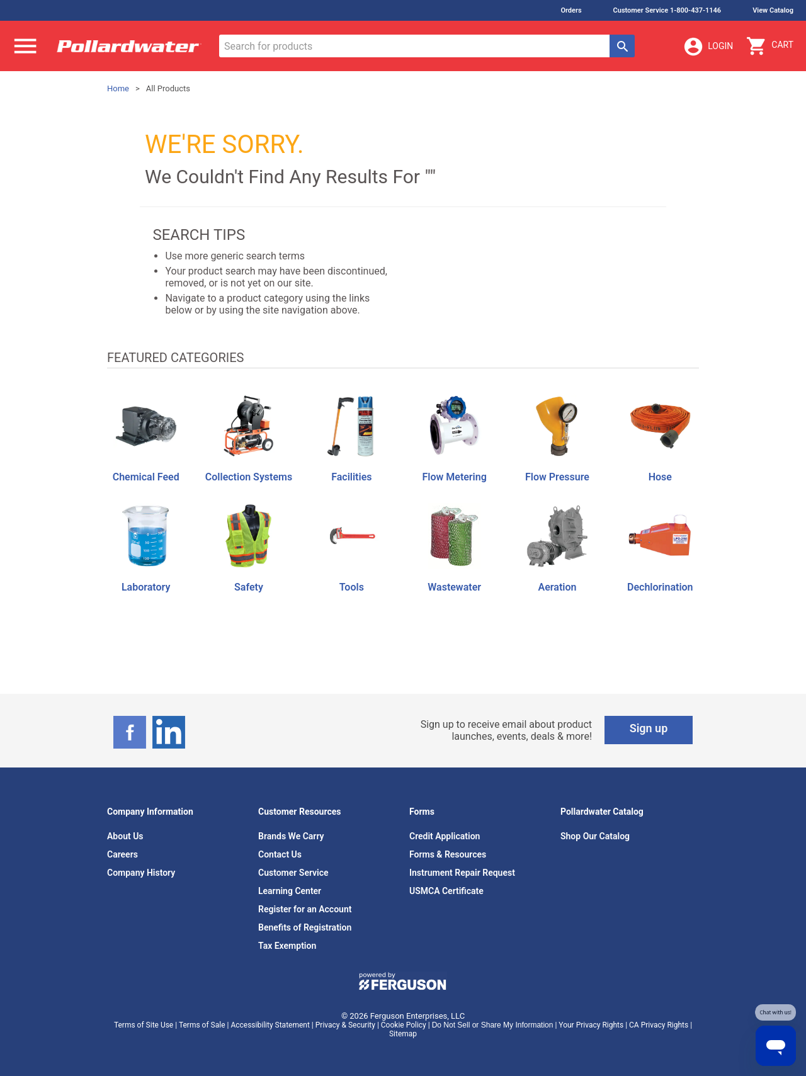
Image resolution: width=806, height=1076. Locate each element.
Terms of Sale (202, 1025)
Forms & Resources (447, 854)
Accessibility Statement (269, 1025)
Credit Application (444, 836)
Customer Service (293, 873)
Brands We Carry (291, 836)
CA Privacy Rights (658, 1025)
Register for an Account (304, 909)
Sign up (649, 728)
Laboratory (146, 587)
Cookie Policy (403, 1025)
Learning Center (289, 891)
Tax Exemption (287, 946)
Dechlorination (660, 587)
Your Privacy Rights (591, 1025)
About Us (125, 836)
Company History (141, 873)
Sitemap (403, 1033)
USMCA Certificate (446, 891)
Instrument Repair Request (462, 873)
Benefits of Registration (304, 927)
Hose (660, 477)
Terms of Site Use (143, 1025)
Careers (122, 854)
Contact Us (280, 854)
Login (708, 46)
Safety (248, 587)
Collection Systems (248, 477)
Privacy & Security (345, 1025)
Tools (351, 587)
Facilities (351, 477)
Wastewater (454, 587)
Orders (570, 10)
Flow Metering (454, 477)
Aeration (557, 587)
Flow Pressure (557, 477)
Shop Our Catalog (595, 836)
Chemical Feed (146, 477)
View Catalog (772, 10)
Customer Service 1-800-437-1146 (667, 10)
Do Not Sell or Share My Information (492, 1025)
